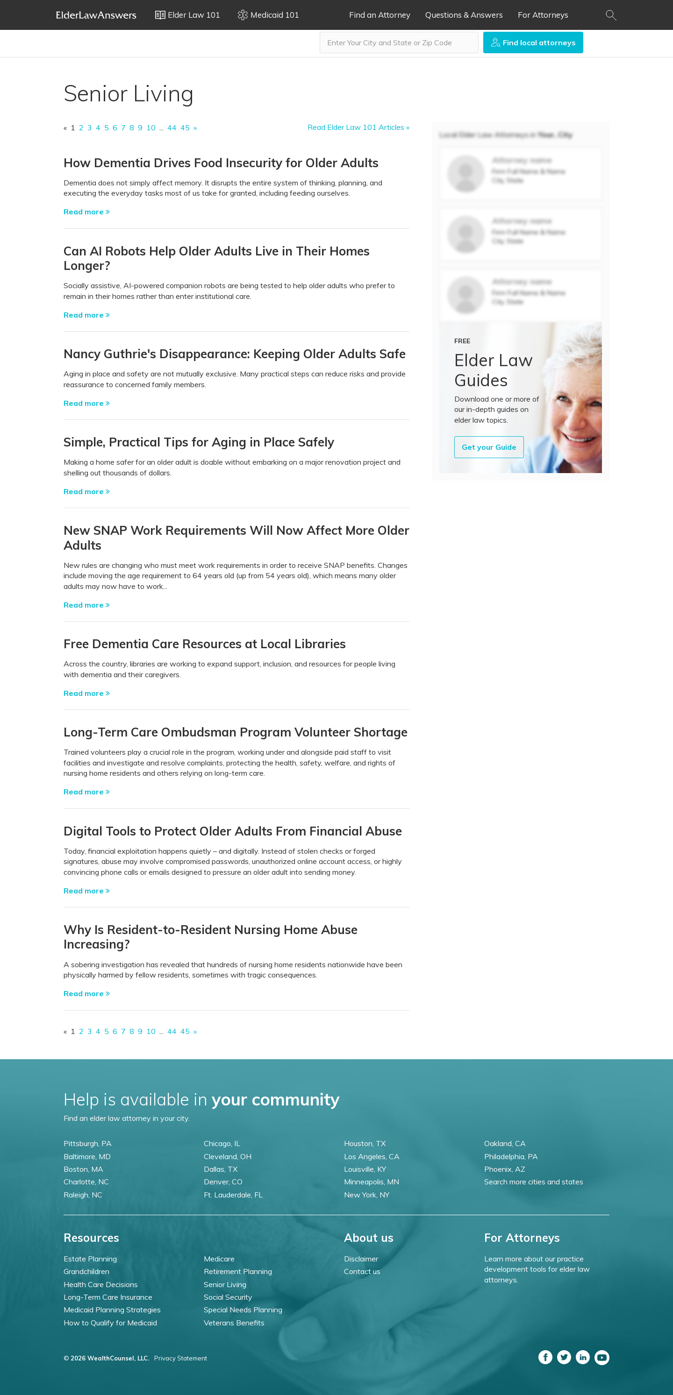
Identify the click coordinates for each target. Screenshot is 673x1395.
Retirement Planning (238, 1271)
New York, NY (366, 1194)
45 (185, 127)
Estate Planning (90, 1258)
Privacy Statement (180, 1358)
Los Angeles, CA (372, 1156)
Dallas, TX (220, 1169)
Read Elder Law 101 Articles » (358, 127)
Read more (87, 211)
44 (172, 127)
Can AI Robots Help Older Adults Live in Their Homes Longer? (217, 258)
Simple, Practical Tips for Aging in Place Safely (199, 442)
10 (151, 127)
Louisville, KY (365, 1169)
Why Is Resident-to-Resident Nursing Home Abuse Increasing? (211, 937)
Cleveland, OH (227, 1156)
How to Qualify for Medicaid (110, 1322)
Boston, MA (83, 1169)
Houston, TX (365, 1143)
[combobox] (399, 42)
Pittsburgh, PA (88, 1143)
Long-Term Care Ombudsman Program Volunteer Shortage (236, 732)
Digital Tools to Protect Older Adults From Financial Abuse (233, 831)
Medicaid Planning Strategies (112, 1309)
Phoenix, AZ (504, 1169)
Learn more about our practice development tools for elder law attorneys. (537, 1269)
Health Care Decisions (101, 1284)
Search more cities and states (533, 1181)
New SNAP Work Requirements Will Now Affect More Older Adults (236, 537)
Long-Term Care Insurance (108, 1297)
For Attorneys (543, 15)
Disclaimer (361, 1258)
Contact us (362, 1271)
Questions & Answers (464, 15)
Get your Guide (489, 447)
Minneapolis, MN (371, 1181)
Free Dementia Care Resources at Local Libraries (205, 643)
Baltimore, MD (87, 1156)
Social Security (228, 1297)
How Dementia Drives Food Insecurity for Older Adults (221, 162)
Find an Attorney (379, 15)
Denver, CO (223, 1181)
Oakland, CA (505, 1143)
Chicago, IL (222, 1143)
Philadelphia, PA (511, 1156)
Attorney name (522, 160)
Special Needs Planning (243, 1309)
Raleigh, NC (83, 1194)
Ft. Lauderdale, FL (233, 1194)
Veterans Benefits (234, 1322)
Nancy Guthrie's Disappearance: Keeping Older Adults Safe (235, 353)
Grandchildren (86, 1271)
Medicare (219, 1258)
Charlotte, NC (86, 1181)
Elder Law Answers (96, 15)
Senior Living (225, 1284)
